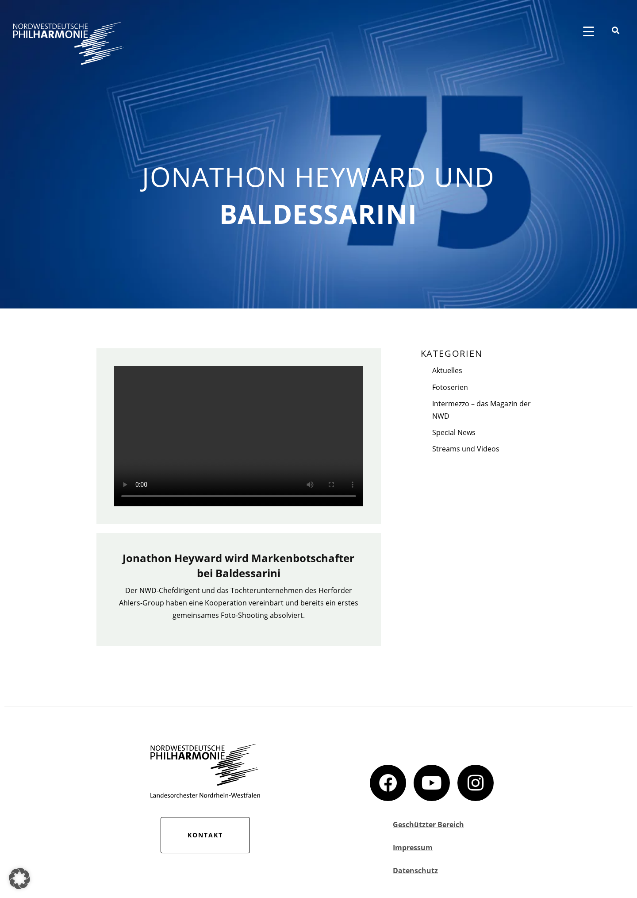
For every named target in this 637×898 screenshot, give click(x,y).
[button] (19, 878)
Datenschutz (415, 870)
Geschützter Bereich (428, 824)
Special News (454, 432)
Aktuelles (447, 370)
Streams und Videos (465, 449)
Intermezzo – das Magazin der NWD (481, 410)
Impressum (413, 847)
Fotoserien (450, 387)
